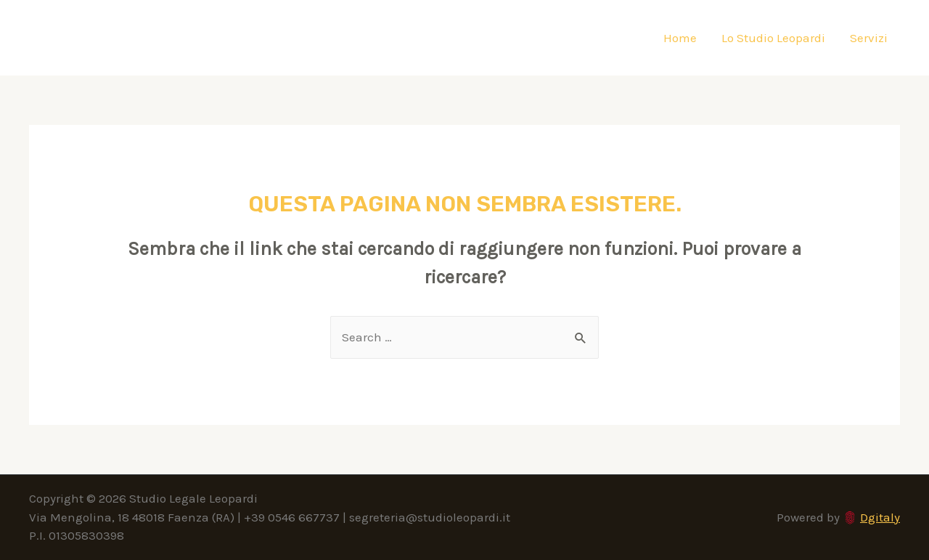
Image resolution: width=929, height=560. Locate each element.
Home (680, 38)
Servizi (869, 38)
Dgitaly (880, 517)
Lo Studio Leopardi (773, 38)
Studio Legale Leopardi (172, 38)
